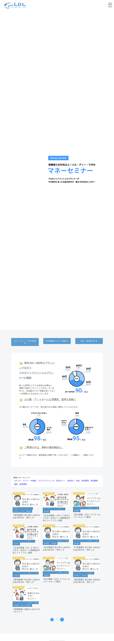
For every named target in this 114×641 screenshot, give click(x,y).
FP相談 (33, 481)
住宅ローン (60, 481)
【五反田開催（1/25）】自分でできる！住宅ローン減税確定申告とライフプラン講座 (56, 517)
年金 (78, 481)
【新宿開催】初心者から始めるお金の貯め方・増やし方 (26, 516)
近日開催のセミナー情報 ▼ (57, 341)
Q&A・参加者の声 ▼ (89, 341)
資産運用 (23, 484)
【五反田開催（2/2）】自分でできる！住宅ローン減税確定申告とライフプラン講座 (26, 550)
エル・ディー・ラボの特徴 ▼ (25, 342)
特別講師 (94, 481)
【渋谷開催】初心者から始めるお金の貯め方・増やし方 (56, 548)
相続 (16, 484)
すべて (26, 481)
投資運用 (85, 481)
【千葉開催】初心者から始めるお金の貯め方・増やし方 (86, 548)
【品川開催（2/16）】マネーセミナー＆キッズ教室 (56, 580)
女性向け (70, 481)
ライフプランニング (46, 481)
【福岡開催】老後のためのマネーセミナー (26, 610)
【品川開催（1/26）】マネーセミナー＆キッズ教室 (86, 516)
